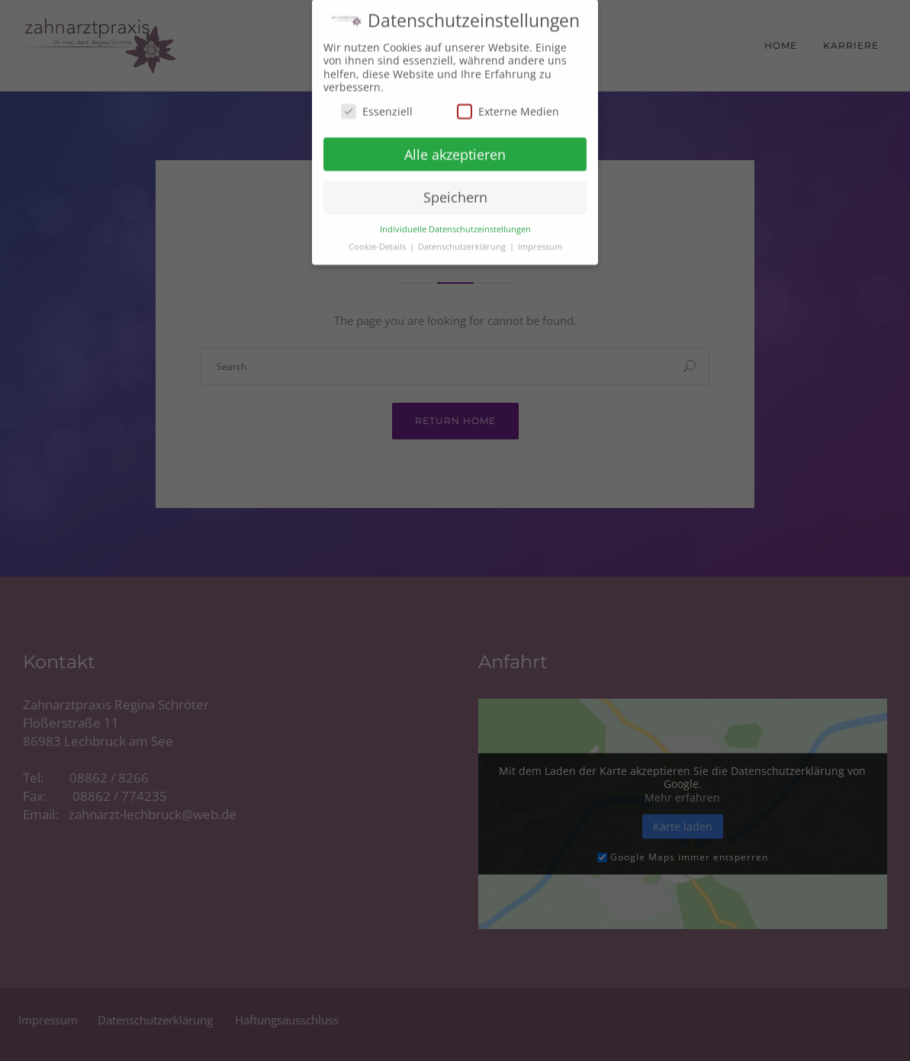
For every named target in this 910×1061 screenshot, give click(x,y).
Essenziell (377, 102)
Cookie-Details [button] (378, 238)
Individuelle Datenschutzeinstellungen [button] (455, 220)
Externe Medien (508, 102)
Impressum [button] (540, 238)
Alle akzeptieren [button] (455, 146)
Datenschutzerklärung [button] (463, 238)
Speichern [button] (455, 189)
